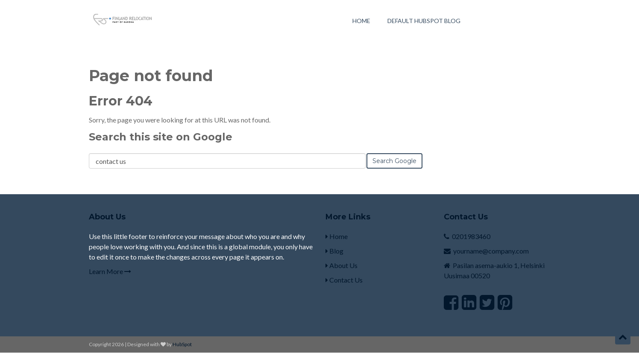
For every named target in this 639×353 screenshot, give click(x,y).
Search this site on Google (160, 137)
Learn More (110, 271)
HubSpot (182, 344)
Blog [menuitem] (334, 251)
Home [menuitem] (361, 20)
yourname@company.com (491, 251)
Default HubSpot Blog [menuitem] (423, 20)
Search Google (394, 161)
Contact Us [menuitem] (344, 280)
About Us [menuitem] (341, 265)
